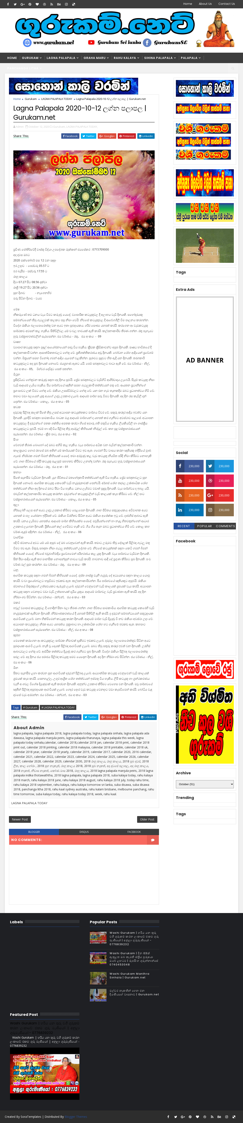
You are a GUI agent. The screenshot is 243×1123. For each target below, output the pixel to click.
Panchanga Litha (23, 68)
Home (187, 4)
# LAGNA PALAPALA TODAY (58, 707)
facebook (134, 832)
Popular (204, 526)
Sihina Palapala (158, 58)
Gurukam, (59, 126)
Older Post (147, 819)
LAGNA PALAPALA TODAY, (82, 126)
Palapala (189, 58)
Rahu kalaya (125, 58)
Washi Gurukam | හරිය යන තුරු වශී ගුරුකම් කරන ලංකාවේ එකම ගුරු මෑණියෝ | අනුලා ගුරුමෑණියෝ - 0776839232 (134, 938)
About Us (205, 4)
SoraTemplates (31, 1117)
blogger (34, 832)
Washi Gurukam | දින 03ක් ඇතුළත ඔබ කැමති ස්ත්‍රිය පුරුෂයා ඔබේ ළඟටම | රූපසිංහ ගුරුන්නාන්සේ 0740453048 (134, 959)
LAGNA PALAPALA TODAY (56, 99)
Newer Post (20, 819)
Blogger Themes (76, 1117)
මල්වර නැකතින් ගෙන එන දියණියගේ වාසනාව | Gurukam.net (134, 992)
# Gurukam (30, 707)
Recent (184, 526)
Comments (225, 526)
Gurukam (30, 58)
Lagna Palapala (61, 58)
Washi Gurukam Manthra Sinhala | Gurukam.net (130, 975)
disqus (84, 832)
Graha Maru (95, 58)
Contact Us (226, 4)
